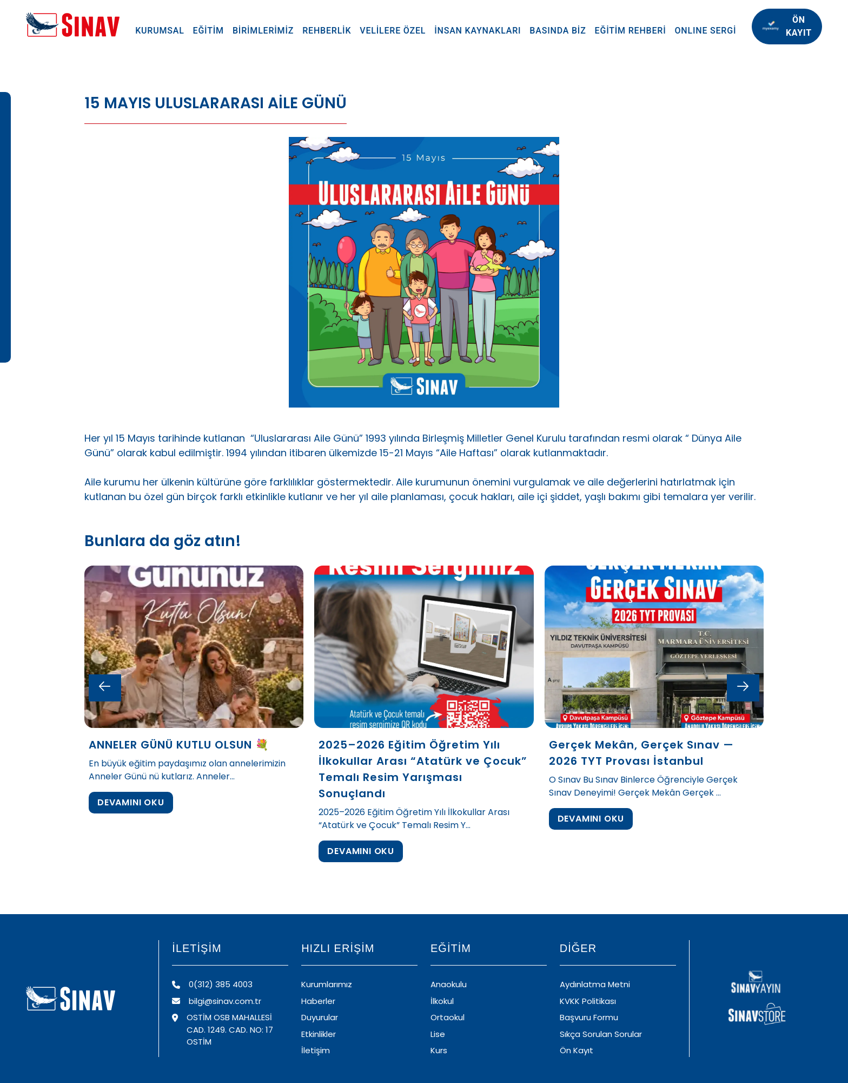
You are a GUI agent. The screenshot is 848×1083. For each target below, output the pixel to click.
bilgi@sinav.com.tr (216, 1001)
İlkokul (442, 1001)
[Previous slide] (105, 687)
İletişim (315, 1050)
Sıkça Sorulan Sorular (601, 1034)
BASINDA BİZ (557, 30)
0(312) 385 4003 (212, 984)
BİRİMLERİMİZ (263, 30)
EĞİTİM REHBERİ (630, 30)
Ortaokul (447, 1017)
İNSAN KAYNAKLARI (477, 30)
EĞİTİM (208, 30)
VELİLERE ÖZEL (393, 30)
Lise (437, 1034)
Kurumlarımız (326, 984)
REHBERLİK (326, 30)
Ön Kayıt (576, 1050)
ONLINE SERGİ (706, 30)
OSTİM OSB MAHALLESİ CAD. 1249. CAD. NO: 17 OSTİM (222, 1029)
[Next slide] (743, 687)
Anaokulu (448, 984)
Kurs (438, 1050)
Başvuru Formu (589, 1017)
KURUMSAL (159, 30)
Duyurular (319, 1017)
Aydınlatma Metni (595, 984)
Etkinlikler (318, 1034)
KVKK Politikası (588, 1001)
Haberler (318, 1001)
